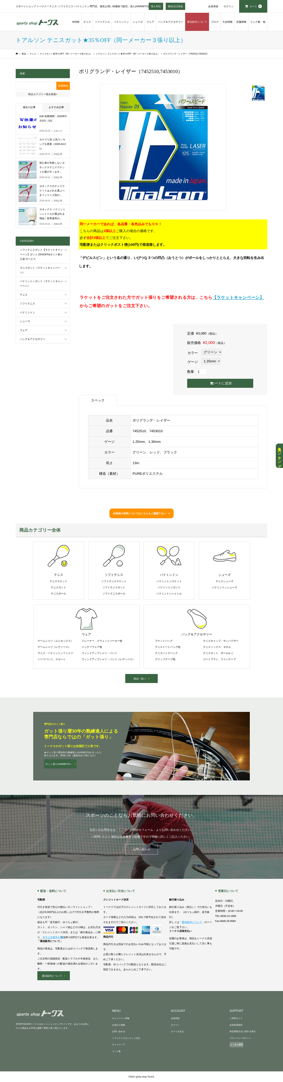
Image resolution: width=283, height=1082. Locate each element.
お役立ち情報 (118, 1025)
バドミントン (121, 21)
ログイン (229, 6)
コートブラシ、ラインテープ (219, 659)
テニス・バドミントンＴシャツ (55, 653)
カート (256, 6)
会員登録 (213, 6)
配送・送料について (53, 891)
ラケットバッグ (164, 641)
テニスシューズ (224, 581)
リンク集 (116, 1051)
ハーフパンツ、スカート (52, 659)
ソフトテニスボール (114, 593)
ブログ (215, 21)
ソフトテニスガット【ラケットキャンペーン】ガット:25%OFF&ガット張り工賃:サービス (41, 254)
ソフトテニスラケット (114, 581)
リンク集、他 (257, 21)
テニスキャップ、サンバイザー (220, 641)
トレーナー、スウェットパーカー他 (102, 641)
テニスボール (58, 593)
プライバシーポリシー (240, 1038)
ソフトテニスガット (114, 587)
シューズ (138, 21)
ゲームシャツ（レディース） (54, 647)
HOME (76, 21)
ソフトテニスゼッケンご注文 (126, 1038)
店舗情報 (241, 21)
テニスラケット (58, 581)
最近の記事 (29, 107)
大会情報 (227, 21)
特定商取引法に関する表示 (243, 1031)
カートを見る (177, 1031)
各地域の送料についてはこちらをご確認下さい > (141, 513)
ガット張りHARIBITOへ (58, 764)
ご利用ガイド (236, 1018)
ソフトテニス (102, 21)
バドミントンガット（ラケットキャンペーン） (41, 283)
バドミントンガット (169, 587)
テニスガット (58, 587)
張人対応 (156, 7)
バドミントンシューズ (224, 587)
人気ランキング (279, 455)
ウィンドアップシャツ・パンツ (99, 653)
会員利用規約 (236, 1025)
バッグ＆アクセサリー (170, 21)
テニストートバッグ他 (167, 647)
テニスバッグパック (166, 653)
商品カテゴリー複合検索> (42, 94)
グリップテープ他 (165, 659)
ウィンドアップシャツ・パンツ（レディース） (108, 659)
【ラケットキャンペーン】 (238, 297)
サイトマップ (118, 1044)
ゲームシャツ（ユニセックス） (55, 641)
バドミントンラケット (169, 581)
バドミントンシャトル (169, 593)
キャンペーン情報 (120, 1018)
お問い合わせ (141, 849)
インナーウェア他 (92, 647)
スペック (98, 400)
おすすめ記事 (56, 107)
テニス (87, 21)
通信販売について (197, 21)
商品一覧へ (140, 678)
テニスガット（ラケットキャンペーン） (40, 270)
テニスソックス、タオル (217, 647)
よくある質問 (236, 1044)
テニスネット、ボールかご (218, 653)
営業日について (228, 891)
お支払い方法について (120, 891)
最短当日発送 (175, 7)
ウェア (150, 21)
